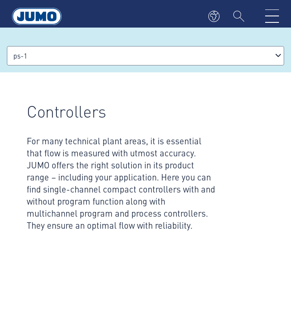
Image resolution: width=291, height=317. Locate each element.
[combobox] (145, 55)
